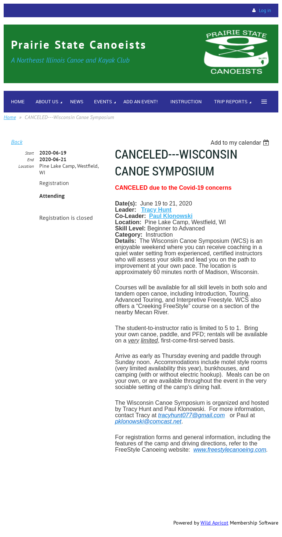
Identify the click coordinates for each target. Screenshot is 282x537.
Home (10, 117)
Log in (265, 10)
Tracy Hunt (156, 210)
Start (29, 153)
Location (26, 166)
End (30, 159)
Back (16, 141)
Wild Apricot (214, 522)
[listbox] (240, 142)
